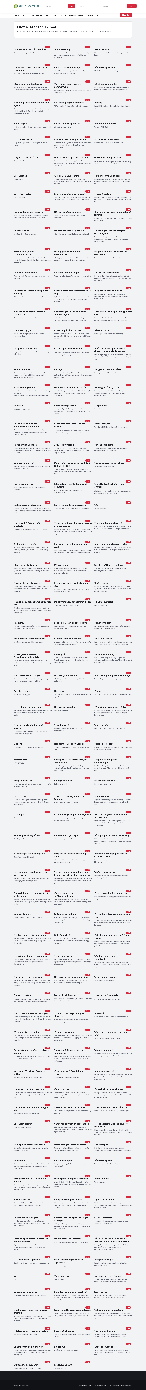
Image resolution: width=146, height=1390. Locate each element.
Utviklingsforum (126, 1385)
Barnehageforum (85, 1385)
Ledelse (31, 15)
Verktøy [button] (57, 15)
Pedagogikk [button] (19, 15)
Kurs (65, 15)
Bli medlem (126, 15)
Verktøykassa (114, 1385)
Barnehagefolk (24, 1385)
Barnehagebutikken (100, 1385)
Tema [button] (48, 15)
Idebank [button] (39, 15)
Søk (71, 6)
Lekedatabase (92, 15)
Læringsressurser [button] (76, 15)
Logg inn (131, 6)
